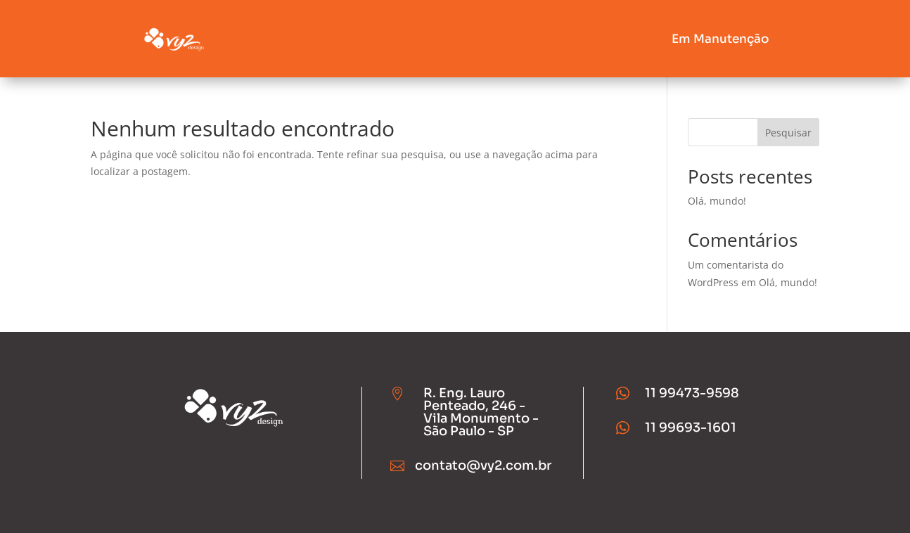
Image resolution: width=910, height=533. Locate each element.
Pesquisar (788, 132)
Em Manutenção (720, 39)
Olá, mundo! (717, 200)
